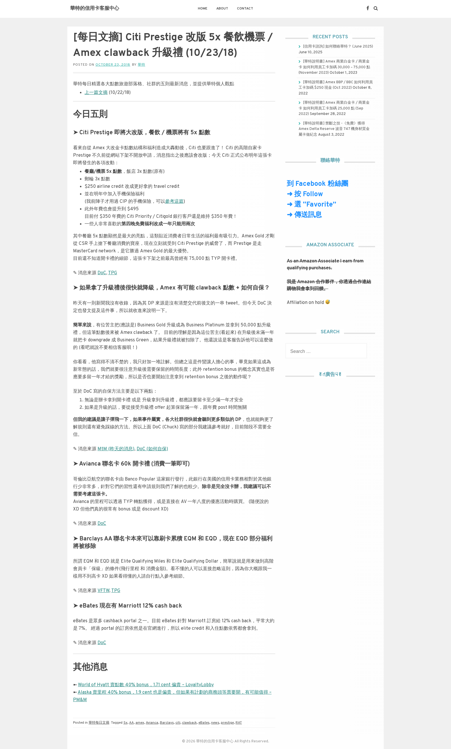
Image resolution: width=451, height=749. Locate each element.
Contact (245, 8)
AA (131, 722)
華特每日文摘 (99, 722)
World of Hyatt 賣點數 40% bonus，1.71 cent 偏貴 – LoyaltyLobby (146, 685)
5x (125, 722)
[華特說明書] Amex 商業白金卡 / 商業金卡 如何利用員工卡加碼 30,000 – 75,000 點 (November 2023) (334, 67)
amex (139, 722)
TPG (112, 273)
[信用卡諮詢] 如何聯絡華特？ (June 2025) (338, 46)
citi (177, 722)
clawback (189, 722)
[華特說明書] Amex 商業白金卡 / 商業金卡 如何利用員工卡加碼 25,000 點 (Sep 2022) (334, 108)
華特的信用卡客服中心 (94, 8)
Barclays (167, 722)
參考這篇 (174, 202)
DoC (102, 273)
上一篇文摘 (96, 93)
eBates (203, 722)
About (222, 8)
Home (202, 8)
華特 (141, 65)
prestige (227, 722)
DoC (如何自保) (152, 449)
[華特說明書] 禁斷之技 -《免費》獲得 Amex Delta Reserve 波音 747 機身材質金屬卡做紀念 (334, 129)
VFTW (103, 591)
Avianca (152, 722)
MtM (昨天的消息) (116, 449)
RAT (239, 722)
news (215, 722)
